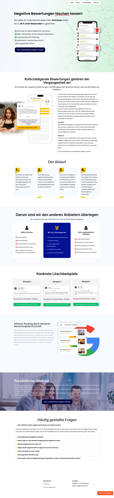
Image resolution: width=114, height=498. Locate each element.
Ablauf (78, 2)
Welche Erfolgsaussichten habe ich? (30, 444)
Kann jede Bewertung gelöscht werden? (31, 437)
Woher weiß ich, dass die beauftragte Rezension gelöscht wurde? (40, 440)
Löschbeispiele (86, 2)
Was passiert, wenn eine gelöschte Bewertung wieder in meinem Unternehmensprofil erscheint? (51, 458)
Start (72, 2)
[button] (57, 425)
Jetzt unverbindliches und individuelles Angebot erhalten (75, 151)
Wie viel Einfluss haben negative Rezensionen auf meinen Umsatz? (40, 425)
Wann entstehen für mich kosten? (29, 451)
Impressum (46, 484)
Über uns (96, 2)
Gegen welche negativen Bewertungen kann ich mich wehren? (39, 447)
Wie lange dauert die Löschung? (29, 455)
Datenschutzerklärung (49, 487)
